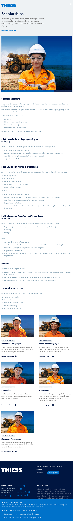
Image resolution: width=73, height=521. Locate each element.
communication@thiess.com (32, 517)
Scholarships (44, 390)
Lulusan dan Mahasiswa (8, 340)
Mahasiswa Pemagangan (11, 344)
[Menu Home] (9, 3)
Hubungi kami (53, 473)
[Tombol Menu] (70, 4)
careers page (30, 510)
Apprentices (6, 390)
